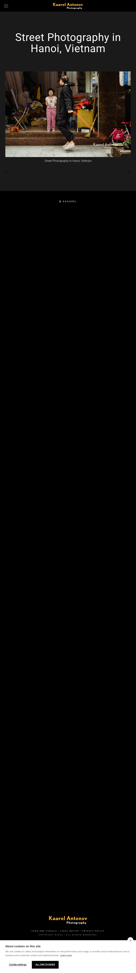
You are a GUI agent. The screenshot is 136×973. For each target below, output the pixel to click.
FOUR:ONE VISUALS (44, 931)
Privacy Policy (93, 931)
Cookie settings (17, 964)
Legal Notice (69, 931)
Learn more (66, 955)
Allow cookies (45, 964)
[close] (130, 940)
